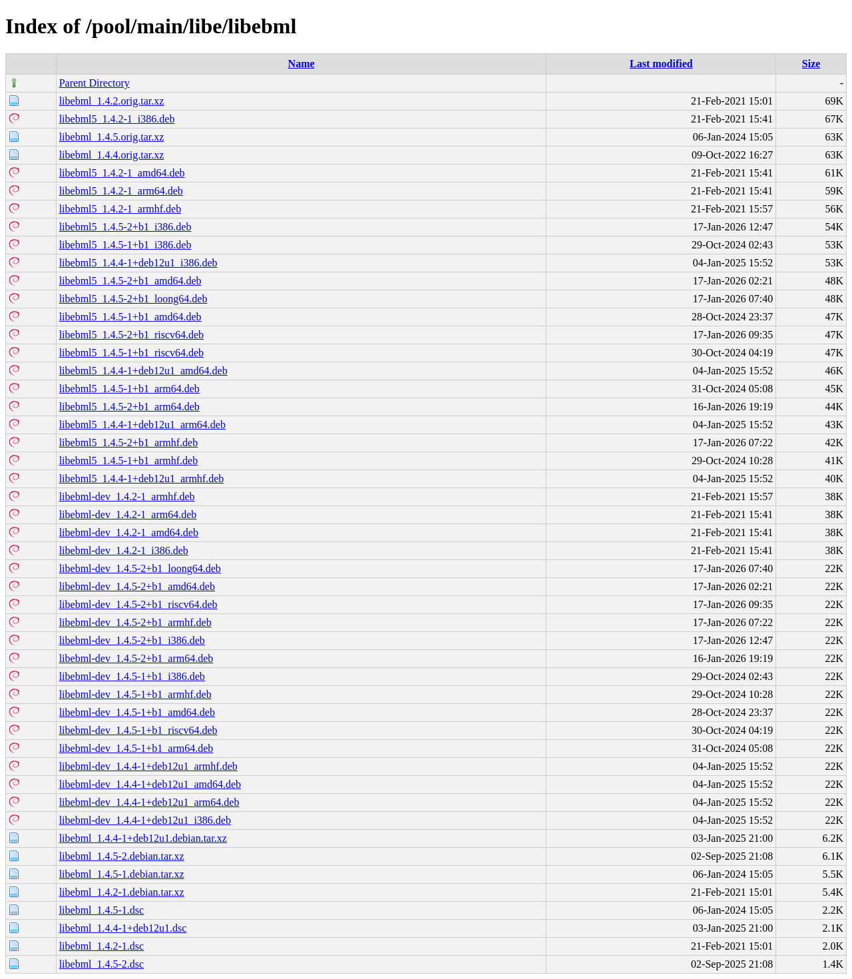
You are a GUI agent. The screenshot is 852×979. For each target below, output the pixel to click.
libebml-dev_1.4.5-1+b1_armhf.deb (135, 694)
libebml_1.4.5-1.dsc (101, 910)
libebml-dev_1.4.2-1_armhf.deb (127, 496)
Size (811, 63)
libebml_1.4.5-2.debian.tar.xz (121, 856)
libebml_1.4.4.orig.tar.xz (111, 155)
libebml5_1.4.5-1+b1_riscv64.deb (131, 352)
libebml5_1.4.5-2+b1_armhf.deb (128, 442)
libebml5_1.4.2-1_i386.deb (117, 119)
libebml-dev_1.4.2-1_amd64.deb (128, 532)
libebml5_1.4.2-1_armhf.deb (120, 208)
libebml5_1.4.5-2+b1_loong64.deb (133, 298)
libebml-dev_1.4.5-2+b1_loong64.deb (140, 568)
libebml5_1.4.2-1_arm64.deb (121, 190)
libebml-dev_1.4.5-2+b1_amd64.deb (137, 586)
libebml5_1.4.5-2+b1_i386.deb (125, 226)
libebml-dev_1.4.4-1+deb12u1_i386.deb (145, 820)
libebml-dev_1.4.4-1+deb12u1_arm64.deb (149, 802)
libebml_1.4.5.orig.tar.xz (111, 137)
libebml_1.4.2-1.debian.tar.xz (121, 892)
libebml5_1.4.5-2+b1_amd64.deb (130, 280)
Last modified (661, 63)
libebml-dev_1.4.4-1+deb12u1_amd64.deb (150, 784)
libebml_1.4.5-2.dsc (101, 964)
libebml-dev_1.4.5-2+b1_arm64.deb (136, 658)
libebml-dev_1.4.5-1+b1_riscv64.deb (138, 730)
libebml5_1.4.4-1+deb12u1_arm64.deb (142, 424)
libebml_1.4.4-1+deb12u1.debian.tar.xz (143, 838)
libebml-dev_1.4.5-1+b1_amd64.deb (137, 712)
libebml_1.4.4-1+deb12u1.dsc (123, 928)
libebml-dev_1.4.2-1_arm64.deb (128, 514)
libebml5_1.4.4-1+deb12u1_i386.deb (138, 262)
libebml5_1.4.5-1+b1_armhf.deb (128, 460)
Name (301, 63)
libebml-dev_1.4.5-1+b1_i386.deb (132, 676)
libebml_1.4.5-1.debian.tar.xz (121, 874)
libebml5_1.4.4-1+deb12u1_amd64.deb (143, 370)
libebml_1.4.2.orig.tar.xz (111, 101)
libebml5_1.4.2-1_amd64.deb (122, 172)
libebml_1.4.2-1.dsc (101, 946)
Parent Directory (94, 83)
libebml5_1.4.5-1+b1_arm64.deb (129, 388)
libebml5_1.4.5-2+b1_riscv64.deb (131, 334)
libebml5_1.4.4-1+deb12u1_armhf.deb (141, 478)
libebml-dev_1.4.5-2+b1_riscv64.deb (138, 604)
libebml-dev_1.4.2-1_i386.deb (123, 550)
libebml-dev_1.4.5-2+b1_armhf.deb (135, 622)
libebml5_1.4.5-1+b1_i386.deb (125, 244)
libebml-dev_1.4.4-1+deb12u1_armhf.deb (148, 766)
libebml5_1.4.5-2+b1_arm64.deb (129, 406)
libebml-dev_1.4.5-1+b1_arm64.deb (136, 748)
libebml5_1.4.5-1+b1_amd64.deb (130, 316)
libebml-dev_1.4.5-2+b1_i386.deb (132, 640)
